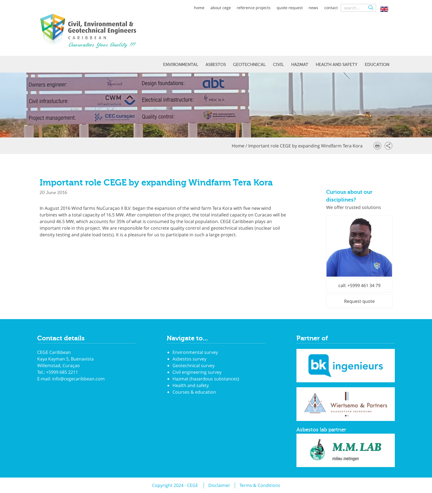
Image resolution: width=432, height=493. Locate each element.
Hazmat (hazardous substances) (205, 379)
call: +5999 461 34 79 (359, 285)
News (313, 7)
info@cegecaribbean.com (78, 379)
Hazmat (299, 64)
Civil (278, 64)
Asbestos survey (189, 359)
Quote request (290, 7)
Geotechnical (249, 64)
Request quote (359, 301)
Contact (331, 7)
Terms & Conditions (259, 485)
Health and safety (336, 64)
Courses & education (194, 392)
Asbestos (216, 64)
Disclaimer (219, 485)
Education (377, 64)
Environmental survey (195, 352)
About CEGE (220, 7)
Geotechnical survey (193, 365)
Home (199, 7)
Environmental (180, 64)
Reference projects (254, 7)
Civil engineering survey (197, 372)
